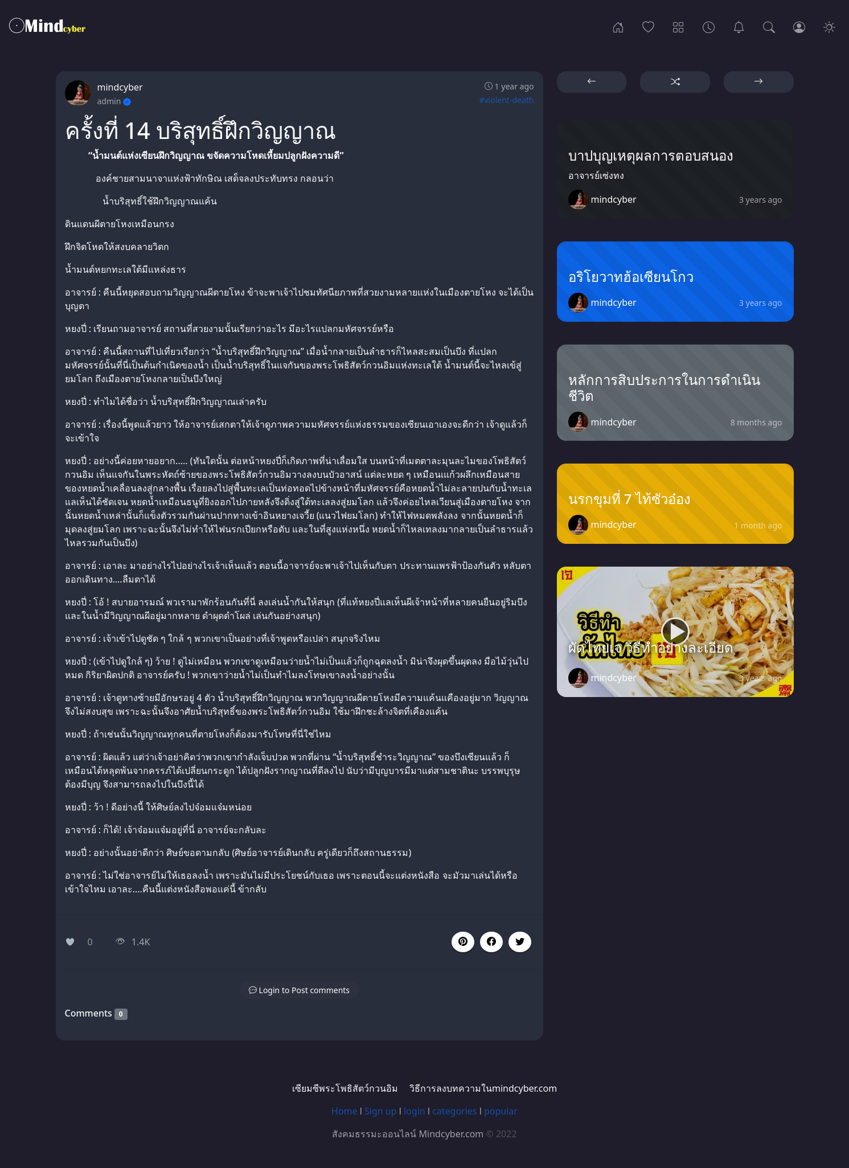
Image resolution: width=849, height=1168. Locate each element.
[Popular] (648, 26)
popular (501, 1111)
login (414, 1111)
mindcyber (120, 87)
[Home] (618, 26)
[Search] (769, 26)
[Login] (799, 26)
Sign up (380, 1111)
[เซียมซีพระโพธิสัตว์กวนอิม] (738, 26)
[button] (491, 942)
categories (454, 1111)
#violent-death (506, 100)
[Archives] (708, 26)
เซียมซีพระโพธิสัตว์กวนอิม (345, 1088)
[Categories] (678, 26)
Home (344, 1111)
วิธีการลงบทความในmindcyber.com (483, 1088)
